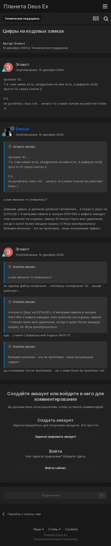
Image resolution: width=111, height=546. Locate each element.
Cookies (71, 529)
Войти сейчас (55, 468)
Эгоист (19, 43)
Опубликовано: (40, 70)
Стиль (54, 529)
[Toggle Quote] (10, 146)
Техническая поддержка (49, 48)
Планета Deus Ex (25, 6)
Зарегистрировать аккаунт (55, 436)
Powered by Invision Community (56, 539)
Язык (38, 529)
